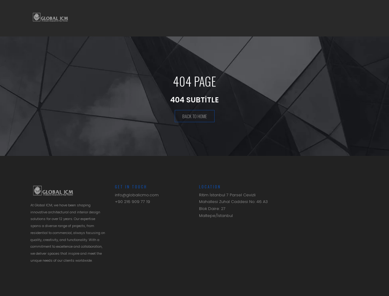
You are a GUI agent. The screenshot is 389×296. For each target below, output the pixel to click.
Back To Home (194, 116)
